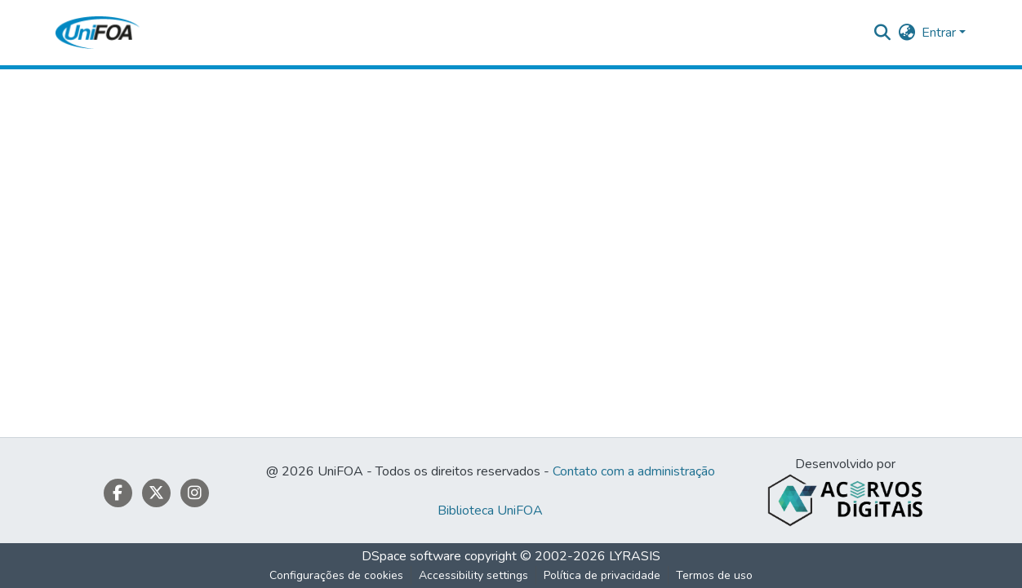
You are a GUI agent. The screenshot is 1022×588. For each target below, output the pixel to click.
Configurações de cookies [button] (336, 575)
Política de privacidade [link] (602, 575)
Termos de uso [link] (714, 575)
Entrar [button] (940, 33)
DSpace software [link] (411, 556)
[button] (98, 32)
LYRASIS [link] (634, 556)
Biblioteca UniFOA (490, 510)
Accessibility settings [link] (473, 575)
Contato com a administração (634, 471)
